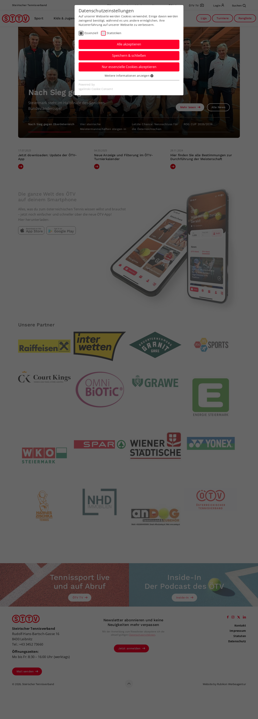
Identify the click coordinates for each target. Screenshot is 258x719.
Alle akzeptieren (129, 44)
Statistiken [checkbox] (114, 33)
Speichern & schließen (129, 55)
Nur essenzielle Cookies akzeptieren (129, 67)
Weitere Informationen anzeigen (129, 76)
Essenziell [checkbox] (91, 33)
